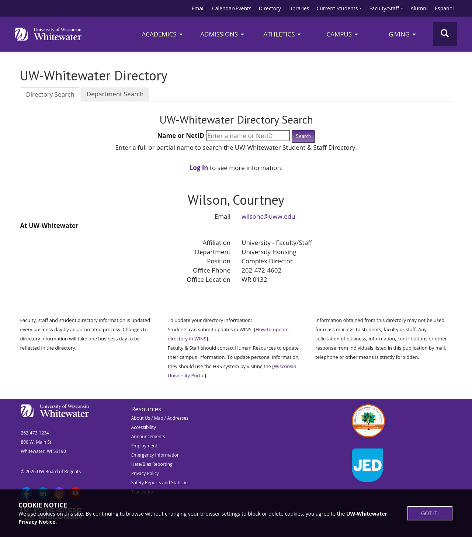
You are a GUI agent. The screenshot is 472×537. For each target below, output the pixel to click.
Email (198, 8)
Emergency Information (155, 455)
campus (342, 34)
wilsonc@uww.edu (268, 216)
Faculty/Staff (384, 8)
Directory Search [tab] (50, 94)
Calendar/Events (231, 8)
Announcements (148, 436)
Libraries (298, 8)
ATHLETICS (282, 34)
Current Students (337, 8)
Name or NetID (180, 135)
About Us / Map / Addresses (159, 418)
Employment (144, 446)
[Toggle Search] (445, 34)
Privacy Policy (145, 473)
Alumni (418, 8)
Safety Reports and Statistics (160, 482)
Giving (403, 34)
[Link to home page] (48, 34)
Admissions (222, 34)
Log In (199, 167)
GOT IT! (430, 513)
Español (444, 8)
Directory (270, 8)
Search (303, 136)
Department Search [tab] (115, 94)
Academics (162, 34)
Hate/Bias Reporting (152, 464)
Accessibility (143, 427)
